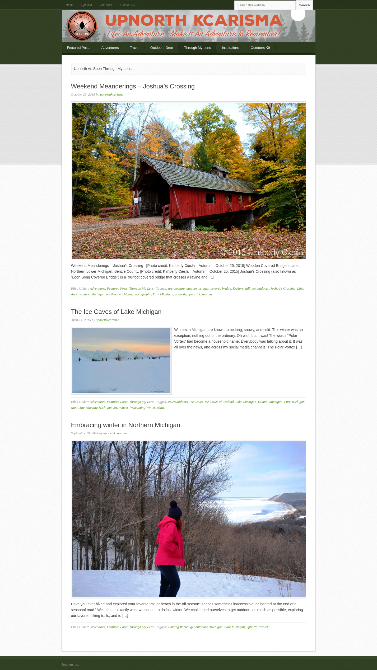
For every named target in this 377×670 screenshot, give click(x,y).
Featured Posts (78, 48)
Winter (161, 407)
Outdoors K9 (260, 48)
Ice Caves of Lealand (219, 402)
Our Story (106, 5)
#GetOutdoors (178, 402)
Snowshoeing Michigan (96, 407)
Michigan (97, 294)
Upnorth (86, 5)
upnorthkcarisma (112, 94)
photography (142, 294)
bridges (203, 288)
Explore (238, 288)
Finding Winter (178, 627)
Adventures (110, 48)
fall (247, 288)
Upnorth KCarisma (188, 26)
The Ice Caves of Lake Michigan (116, 311)
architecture (176, 288)
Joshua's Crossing (283, 288)
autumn (192, 288)
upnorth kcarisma (200, 294)
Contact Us (127, 5)
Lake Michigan (245, 402)
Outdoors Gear (161, 48)
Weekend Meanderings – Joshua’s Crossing (133, 86)
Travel (134, 48)
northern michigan (119, 294)
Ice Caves (196, 402)
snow (74, 407)
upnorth (180, 294)
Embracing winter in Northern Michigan (125, 424)
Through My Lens (197, 48)
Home (69, 5)
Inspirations (230, 48)
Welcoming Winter (142, 407)
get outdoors (260, 288)
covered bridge (221, 288)
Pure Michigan (163, 294)
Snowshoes (120, 407)
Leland (262, 402)
